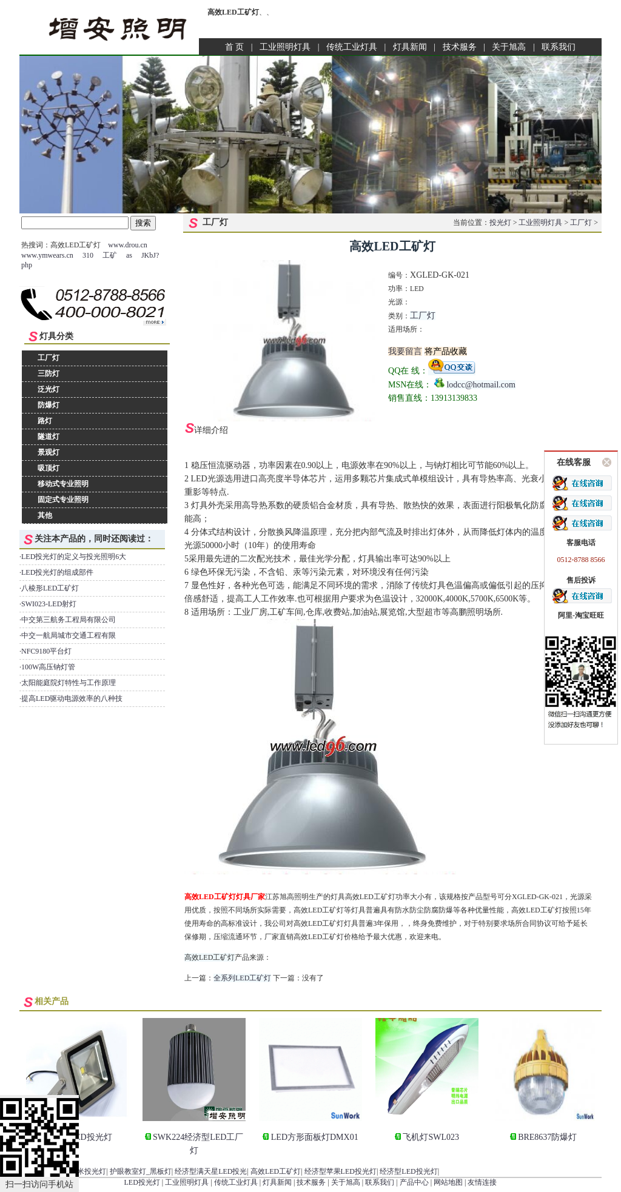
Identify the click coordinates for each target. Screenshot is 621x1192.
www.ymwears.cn (47, 255)
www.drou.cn (127, 245)
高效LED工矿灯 (209, 957)
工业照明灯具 (285, 47)
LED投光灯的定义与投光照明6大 (73, 556)
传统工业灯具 (351, 47)
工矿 (109, 255)
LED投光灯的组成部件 (57, 572)
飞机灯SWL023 (431, 1137)
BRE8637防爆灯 (547, 1137)
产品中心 (414, 1182)
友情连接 (482, 1182)
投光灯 (500, 222)
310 (87, 255)
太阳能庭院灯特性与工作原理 (68, 682)
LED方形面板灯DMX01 (314, 1137)
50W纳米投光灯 (81, 1171)
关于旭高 (509, 47)
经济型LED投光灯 (408, 1171)
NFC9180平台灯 (46, 651)
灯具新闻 (410, 47)
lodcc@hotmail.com (480, 384)
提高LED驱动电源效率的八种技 (72, 698)
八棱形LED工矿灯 (50, 588)
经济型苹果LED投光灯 (340, 1171)
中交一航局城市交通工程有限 (68, 635)
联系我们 (559, 47)
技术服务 (460, 47)
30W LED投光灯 (82, 1137)
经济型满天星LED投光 (211, 1171)
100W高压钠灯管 (48, 667)
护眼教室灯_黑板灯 (141, 1171)
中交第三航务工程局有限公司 (68, 619)
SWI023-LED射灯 (48, 604)
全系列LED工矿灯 (242, 978)
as (129, 255)
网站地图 (448, 1182)
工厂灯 (581, 222)
